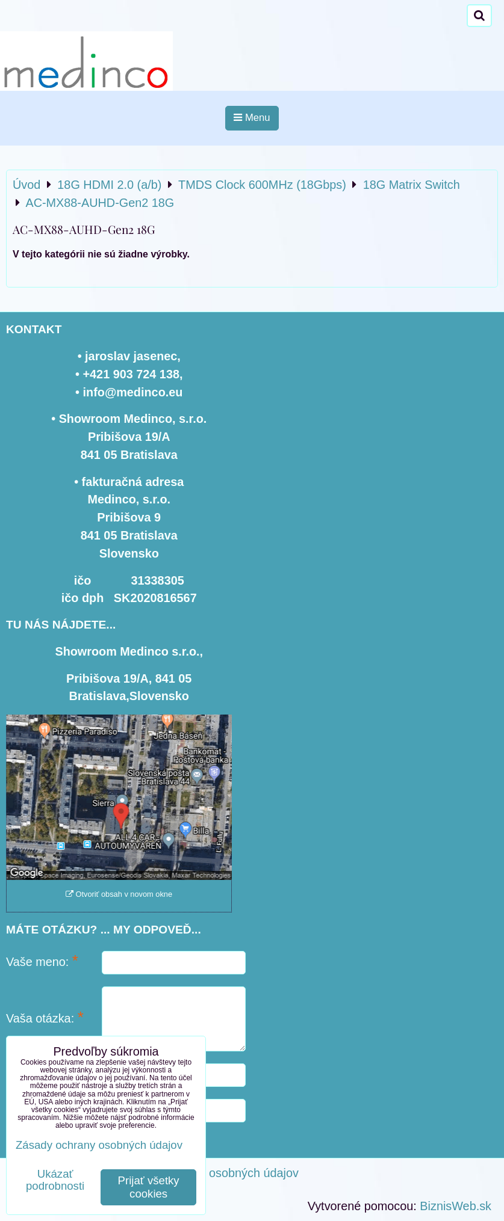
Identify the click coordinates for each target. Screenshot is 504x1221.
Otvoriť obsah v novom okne (119, 894)
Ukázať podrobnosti (55, 1180)
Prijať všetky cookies (148, 1187)
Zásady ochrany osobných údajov (210, 1172)
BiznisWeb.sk (455, 1206)
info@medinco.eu (133, 392)
